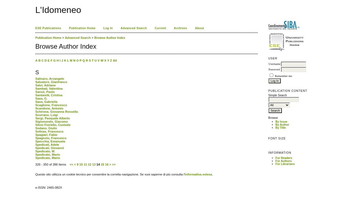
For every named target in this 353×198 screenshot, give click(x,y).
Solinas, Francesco (49, 131)
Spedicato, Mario (47, 154)
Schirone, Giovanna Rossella (56, 111)
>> (114, 164)
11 (85, 164)
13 (93, 164)
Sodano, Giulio (46, 128)
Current (160, 28)
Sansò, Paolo (45, 92)
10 (81, 164)
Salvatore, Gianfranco (51, 82)
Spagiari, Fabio (46, 134)
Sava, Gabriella (46, 101)
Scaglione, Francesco (51, 105)
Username (274, 63)
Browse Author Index (109, 37)
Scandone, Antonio (49, 108)
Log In (108, 28)
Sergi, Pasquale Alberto (52, 118)
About (199, 28)
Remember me (283, 76)
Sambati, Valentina (49, 88)
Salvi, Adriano (45, 85)
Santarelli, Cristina (48, 95)
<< (71, 164)
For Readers (284, 158)
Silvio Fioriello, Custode (52, 125)
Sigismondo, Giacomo (51, 121)
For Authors (284, 161)
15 (102, 164)
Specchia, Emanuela (50, 141)
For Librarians (285, 164)
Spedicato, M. (45, 151)
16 (106, 164)
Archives (180, 28)
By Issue (281, 121)
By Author (282, 124)
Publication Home (82, 28)
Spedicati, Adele (47, 144)
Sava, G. (41, 98)
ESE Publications (48, 28)
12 (89, 164)
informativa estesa (198, 174)
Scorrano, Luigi (46, 115)
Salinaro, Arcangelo (49, 78)
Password (274, 69)
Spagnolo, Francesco (50, 138)
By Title (281, 127)
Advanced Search (134, 28)
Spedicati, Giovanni (49, 148)
